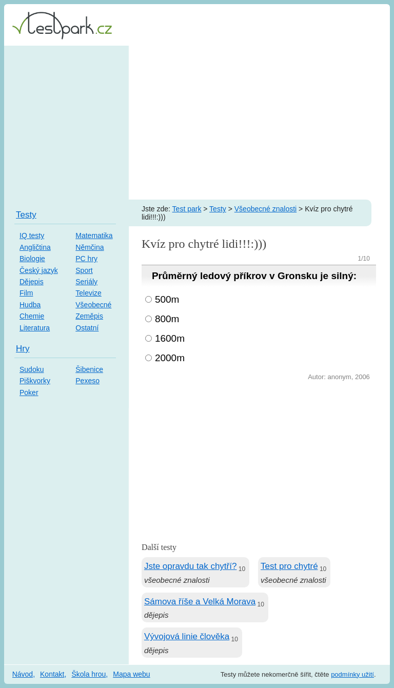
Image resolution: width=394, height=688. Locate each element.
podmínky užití (352, 674)
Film (26, 293)
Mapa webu (131, 674)
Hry (22, 348)
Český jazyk (38, 270)
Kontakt (52, 674)
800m (167, 318)
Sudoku (31, 369)
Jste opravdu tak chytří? (190, 566)
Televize (88, 293)
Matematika (93, 235)
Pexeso (87, 381)
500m (167, 299)
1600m (170, 338)
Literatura (34, 328)
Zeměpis (89, 316)
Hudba (30, 305)
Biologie (32, 258)
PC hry (86, 258)
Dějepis (31, 282)
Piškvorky (34, 381)
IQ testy (31, 235)
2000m (170, 357)
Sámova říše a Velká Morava (199, 601)
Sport (83, 270)
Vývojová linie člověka (186, 636)
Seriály (86, 282)
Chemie (31, 316)
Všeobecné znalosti (265, 209)
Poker (28, 392)
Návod (22, 674)
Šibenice (89, 369)
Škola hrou (88, 674)
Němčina (89, 247)
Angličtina (35, 247)
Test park (187, 209)
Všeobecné (93, 305)
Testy (217, 209)
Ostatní (86, 328)
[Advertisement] (197, 122)
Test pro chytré (289, 566)
